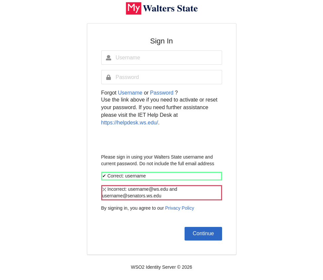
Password (162, 93)
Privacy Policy (179, 208)
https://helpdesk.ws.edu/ (129, 122)
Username (131, 93)
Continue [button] (203, 233)
